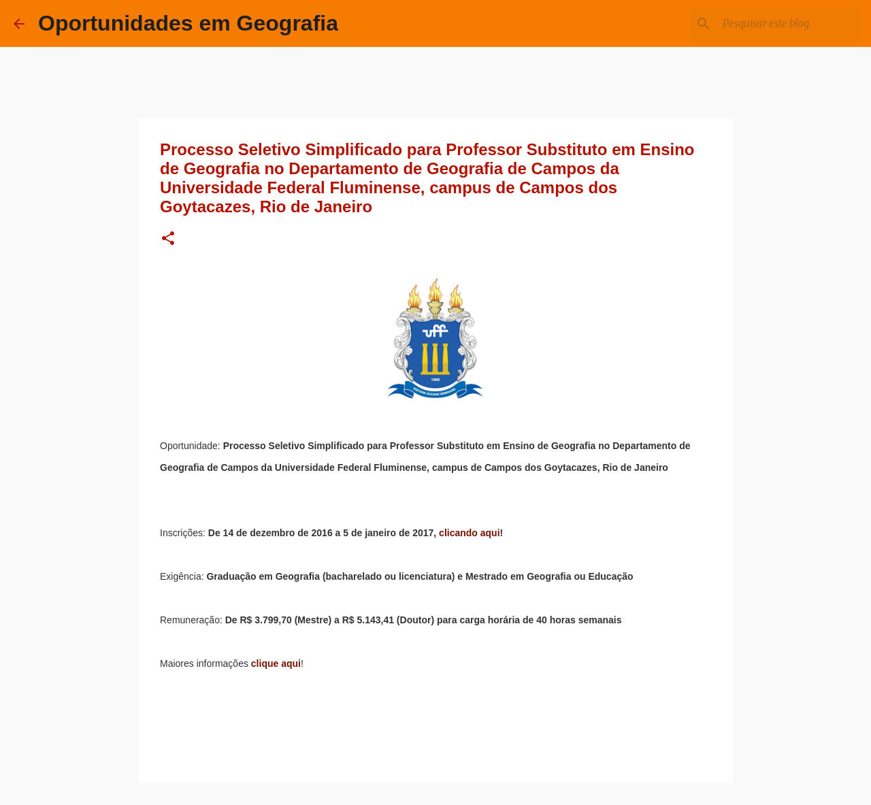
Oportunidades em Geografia (188, 23)
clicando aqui (469, 532)
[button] (168, 239)
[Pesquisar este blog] (788, 23)
